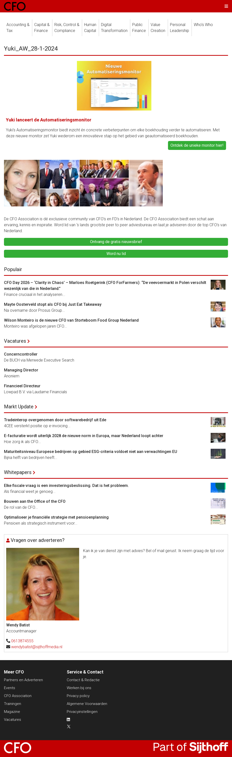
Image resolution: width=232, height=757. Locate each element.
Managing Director (21, 370)
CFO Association (18, 696)
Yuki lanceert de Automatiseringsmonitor (48, 119)
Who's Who (203, 24)
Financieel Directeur (22, 386)
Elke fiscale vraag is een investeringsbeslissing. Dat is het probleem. (66, 485)
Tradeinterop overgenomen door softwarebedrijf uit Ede (55, 420)
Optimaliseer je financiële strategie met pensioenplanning (56, 517)
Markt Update (18, 407)
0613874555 (22, 641)
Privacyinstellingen (82, 711)
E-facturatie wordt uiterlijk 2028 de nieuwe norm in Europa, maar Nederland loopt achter (83, 435)
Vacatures (15, 341)
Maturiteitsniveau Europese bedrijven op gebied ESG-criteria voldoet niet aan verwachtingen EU (90, 451)
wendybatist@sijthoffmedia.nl (36, 647)
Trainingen (12, 703)
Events (9, 688)
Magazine (12, 711)
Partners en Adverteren (23, 680)
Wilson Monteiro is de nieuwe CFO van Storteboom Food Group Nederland (71, 320)
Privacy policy (78, 696)
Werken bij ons (79, 688)
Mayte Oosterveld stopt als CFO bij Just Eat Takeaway (52, 304)
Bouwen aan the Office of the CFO (35, 501)
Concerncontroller (20, 354)
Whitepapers (18, 472)
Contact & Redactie (83, 680)
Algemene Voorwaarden (87, 703)
